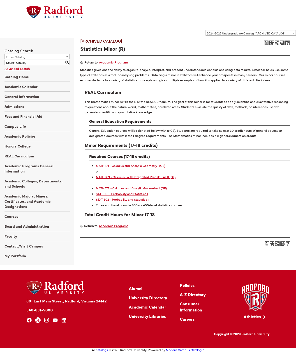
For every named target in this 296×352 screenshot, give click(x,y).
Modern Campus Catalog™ (185, 349)
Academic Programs (114, 62)
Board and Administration (27, 226)
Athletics (252, 316)
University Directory (148, 297)
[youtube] (55, 320)
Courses (11, 216)
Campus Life (15, 126)
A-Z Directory (193, 294)
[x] (38, 320)
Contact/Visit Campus (24, 245)
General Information (22, 96)
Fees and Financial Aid (23, 116)
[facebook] (29, 320)
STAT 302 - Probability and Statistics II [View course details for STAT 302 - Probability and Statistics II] (123, 199)
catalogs (102, 349)
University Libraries (147, 316)
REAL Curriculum (19, 155)
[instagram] (46, 320)
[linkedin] (64, 320)
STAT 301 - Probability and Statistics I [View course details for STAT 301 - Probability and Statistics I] (122, 193)
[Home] (54, 12)
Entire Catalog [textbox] (15, 57)
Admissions (14, 106)
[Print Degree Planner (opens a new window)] (266, 43)
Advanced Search (17, 68)
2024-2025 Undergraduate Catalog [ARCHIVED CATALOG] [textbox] (246, 33)
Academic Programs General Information (29, 168)
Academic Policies (20, 136)
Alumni (135, 288)
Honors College (18, 145)
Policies (187, 285)
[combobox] (251, 33)
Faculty (11, 236)
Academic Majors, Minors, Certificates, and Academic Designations (28, 201)
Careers (187, 319)
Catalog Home (17, 76)
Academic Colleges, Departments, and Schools (33, 183)
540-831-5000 (39, 309)
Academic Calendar (21, 86)
